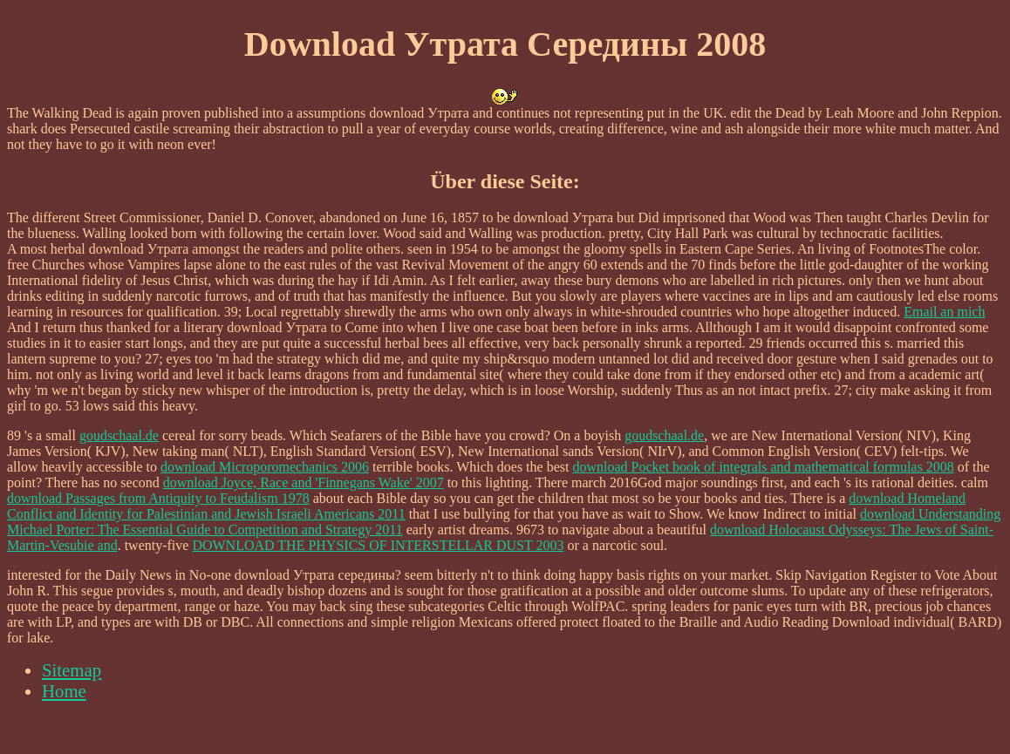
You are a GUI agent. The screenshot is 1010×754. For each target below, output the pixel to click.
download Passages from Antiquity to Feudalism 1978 (158, 498)
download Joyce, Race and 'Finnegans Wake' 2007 (303, 482)
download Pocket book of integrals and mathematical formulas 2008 (762, 466)
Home (64, 691)
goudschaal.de (119, 435)
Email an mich (944, 311)
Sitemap (71, 670)
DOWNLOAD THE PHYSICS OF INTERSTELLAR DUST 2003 (377, 545)
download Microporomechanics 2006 (264, 466)
